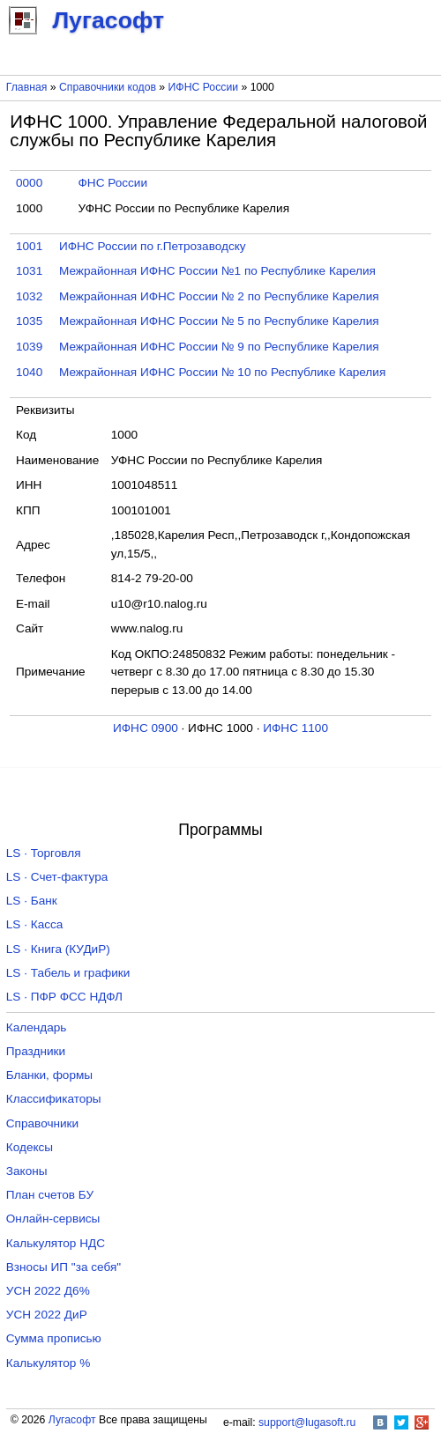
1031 (29, 270)
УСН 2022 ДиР (46, 1314)
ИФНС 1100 (295, 728)
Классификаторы (53, 1098)
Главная (27, 87)
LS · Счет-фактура (57, 876)
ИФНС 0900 (145, 728)
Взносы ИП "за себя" (63, 1267)
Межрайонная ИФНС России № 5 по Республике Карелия (219, 321)
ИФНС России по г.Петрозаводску (152, 246)
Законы (27, 1171)
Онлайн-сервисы (53, 1218)
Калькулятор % (48, 1363)
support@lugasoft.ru (306, 1422)
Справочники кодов (107, 87)
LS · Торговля (43, 853)
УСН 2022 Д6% (48, 1290)
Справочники (42, 1123)
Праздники (35, 1051)
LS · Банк (31, 900)
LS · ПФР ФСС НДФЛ (64, 996)
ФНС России (112, 182)
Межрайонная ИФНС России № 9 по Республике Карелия (219, 346)
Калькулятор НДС (55, 1243)
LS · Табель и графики (68, 972)
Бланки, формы (49, 1075)
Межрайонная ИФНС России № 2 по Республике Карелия (219, 296)
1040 (29, 372)
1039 (29, 346)
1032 (29, 296)
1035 (29, 321)
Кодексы (29, 1147)
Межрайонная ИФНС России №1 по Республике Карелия (217, 270)
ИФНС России (203, 87)
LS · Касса (35, 924)
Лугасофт (72, 1420)
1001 (29, 246)
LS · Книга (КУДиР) (58, 949)
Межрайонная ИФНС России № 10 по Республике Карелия (222, 372)
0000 (29, 182)
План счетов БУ (49, 1194)
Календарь (36, 1027)
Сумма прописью (53, 1338)
